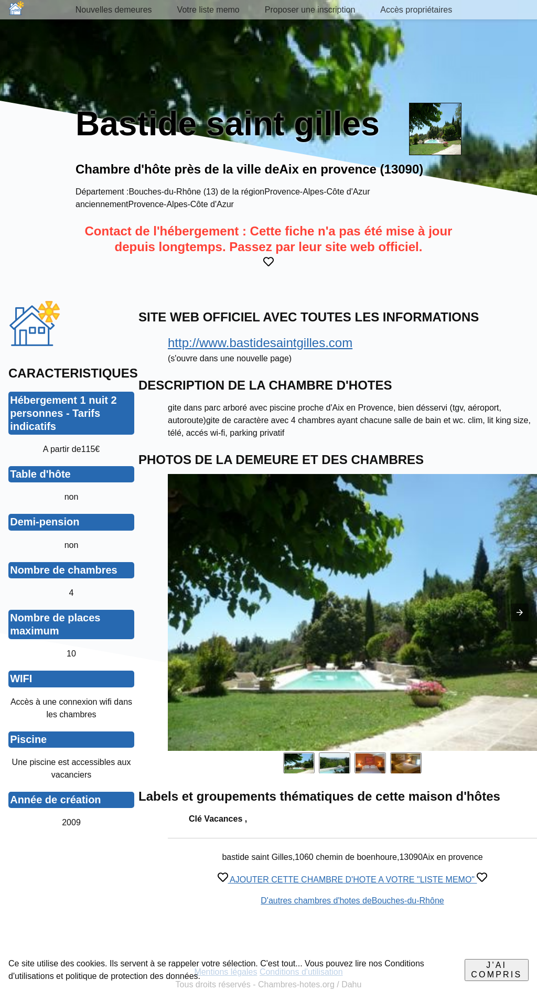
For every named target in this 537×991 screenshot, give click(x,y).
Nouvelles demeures (114, 9)
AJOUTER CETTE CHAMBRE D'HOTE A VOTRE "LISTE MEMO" (353, 879)
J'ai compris (496, 970)
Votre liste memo (208, 9)
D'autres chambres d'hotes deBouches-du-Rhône (352, 900)
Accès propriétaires (416, 9)
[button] (520, 612)
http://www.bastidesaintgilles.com (260, 343)
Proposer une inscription (310, 9)
